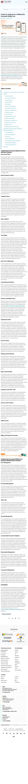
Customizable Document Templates (13, 140)
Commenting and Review (11, 108)
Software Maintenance (5, 671)
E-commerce (3, 653)
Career (16, 678)
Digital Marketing (4, 656)
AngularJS (17, 661)
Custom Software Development (4, 651)
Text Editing (8, 104)
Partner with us (4, 680)
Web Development (4, 660)
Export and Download (10, 118)
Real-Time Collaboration (11, 106)
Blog (16, 680)
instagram (10, 732)
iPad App (16, 655)
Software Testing (4, 662)
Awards (2, 678)
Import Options (9, 102)
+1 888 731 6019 (13, 711)
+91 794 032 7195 (6, 692)
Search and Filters (9, 96)
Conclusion (5, 146)
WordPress (17, 657)
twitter (6, 732)
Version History (9, 114)
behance (13, 735)
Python (16, 659)
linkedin (13, 732)
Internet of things (4, 663)
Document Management (10, 134)
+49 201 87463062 (6, 720)
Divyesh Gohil (9, 18)
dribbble (24, 732)
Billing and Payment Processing (12, 126)
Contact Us (17, 682)
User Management (9, 132)
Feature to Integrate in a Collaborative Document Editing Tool (13, 15)
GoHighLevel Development (6, 667)
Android (16, 652)
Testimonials (3, 682)
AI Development (4, 669)
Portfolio (17, 676)
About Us (3, 676)
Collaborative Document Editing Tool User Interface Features (13, 93)
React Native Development (6, 665)
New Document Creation (11, 98)
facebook (3, 732)
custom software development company (10, 609)
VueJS (16, 668)
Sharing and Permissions (11, 116)
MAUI (16, 664)
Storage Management (10, 138)
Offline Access (9, 124)
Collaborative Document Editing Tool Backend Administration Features (12, 129)
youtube (20, 732)
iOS (15, 653)
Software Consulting (5, 658)
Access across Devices (10, 122)
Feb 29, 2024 (3, 18)
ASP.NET (16, 650)
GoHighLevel (17, 662)
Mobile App (3, 654)
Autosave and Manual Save (11, 110)
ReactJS (16, 666)
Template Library (9, 100)
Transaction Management (11, 144)
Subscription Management (11, 142)
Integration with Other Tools (11, 120)
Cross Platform (18, 670)
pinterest (17, 732)
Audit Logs (8, 136)
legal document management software (15, 305)
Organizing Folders (9, 112)
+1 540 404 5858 (5, 701)
